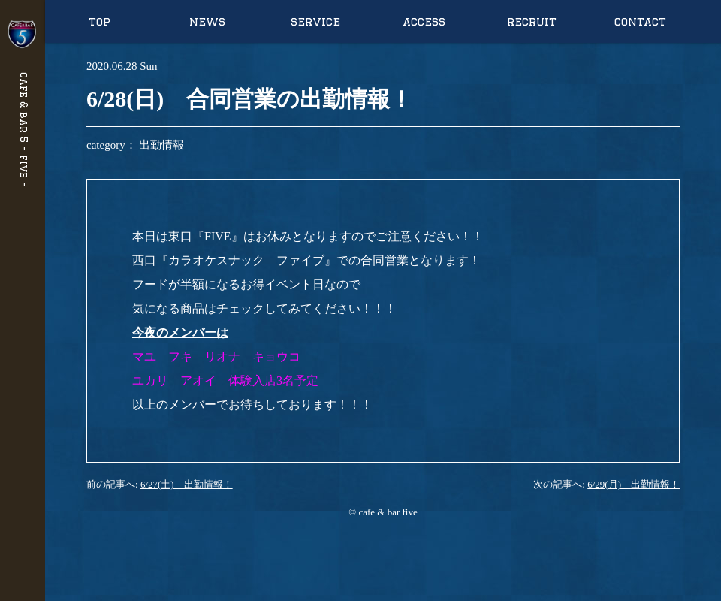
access (424, 21)
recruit (532, 21)
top (99, 21)
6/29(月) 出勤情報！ (633, 484)
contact (640, 21)
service (315, 21)
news (207, 21)
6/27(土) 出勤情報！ (186, 484)
